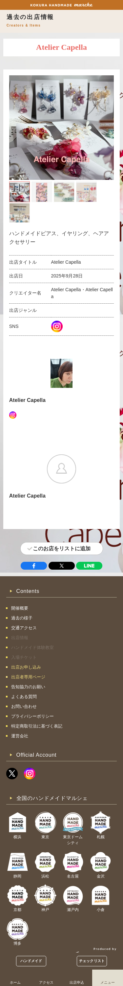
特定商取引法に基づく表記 (36, 726)
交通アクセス (24, 627)
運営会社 (19, 735)
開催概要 (19, 608)
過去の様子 (21, 618)
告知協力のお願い (28, 686)
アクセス (46, 982)
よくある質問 (24, 696)
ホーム (15, 982)
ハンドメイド (31, 961)
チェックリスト (92, 961)
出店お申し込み (26, 667)
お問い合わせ (24, 706)
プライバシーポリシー (32, 716)
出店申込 (77, 982)
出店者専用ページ (28, 676)
